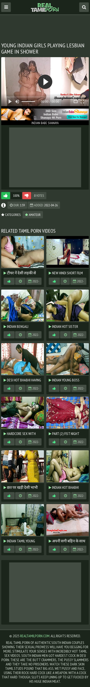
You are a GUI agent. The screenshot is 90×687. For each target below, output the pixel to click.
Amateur (33, 215)
